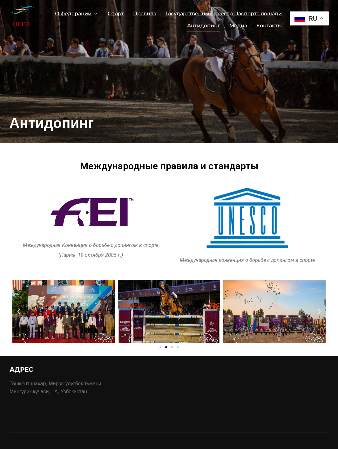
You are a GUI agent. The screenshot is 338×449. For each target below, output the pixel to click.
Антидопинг (203, 26)
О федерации (76, 14)
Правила (144, 14)
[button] (160, 347)
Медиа (238, 26)
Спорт (116, 14)
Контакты (269, 26)
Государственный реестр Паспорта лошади (224, 14)
